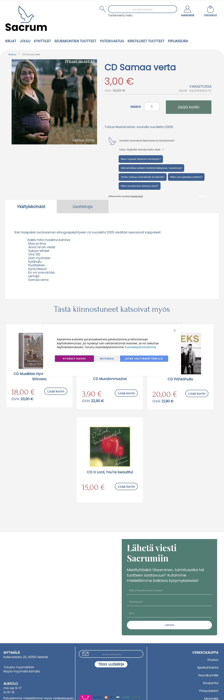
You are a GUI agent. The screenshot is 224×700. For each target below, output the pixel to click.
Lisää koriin (55, 391)
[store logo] (26, 18)
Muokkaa (107, 358)
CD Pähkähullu (180, 379)
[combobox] (142, 9)
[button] (187, 11)
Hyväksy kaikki (74, 358)
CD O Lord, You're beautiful (110, 472)
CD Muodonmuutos (110, 378)
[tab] (31, 206)
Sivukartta (210, 683)
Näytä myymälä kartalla (21, 671)
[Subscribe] (111, 664)
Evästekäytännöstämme (140, 347)
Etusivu (12, 54)
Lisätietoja (83, 206)
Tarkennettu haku (120, 15)
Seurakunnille (208, 675)
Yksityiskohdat (31, 206)
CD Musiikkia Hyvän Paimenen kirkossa (39, 376)
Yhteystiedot (208, 691)
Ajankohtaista (207, 667)
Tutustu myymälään (18, 667)
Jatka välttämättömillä (144, 358)
